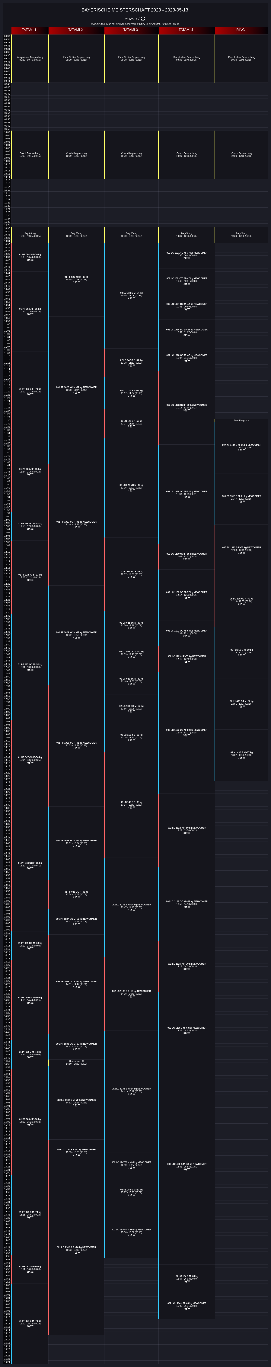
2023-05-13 (130, 19)
